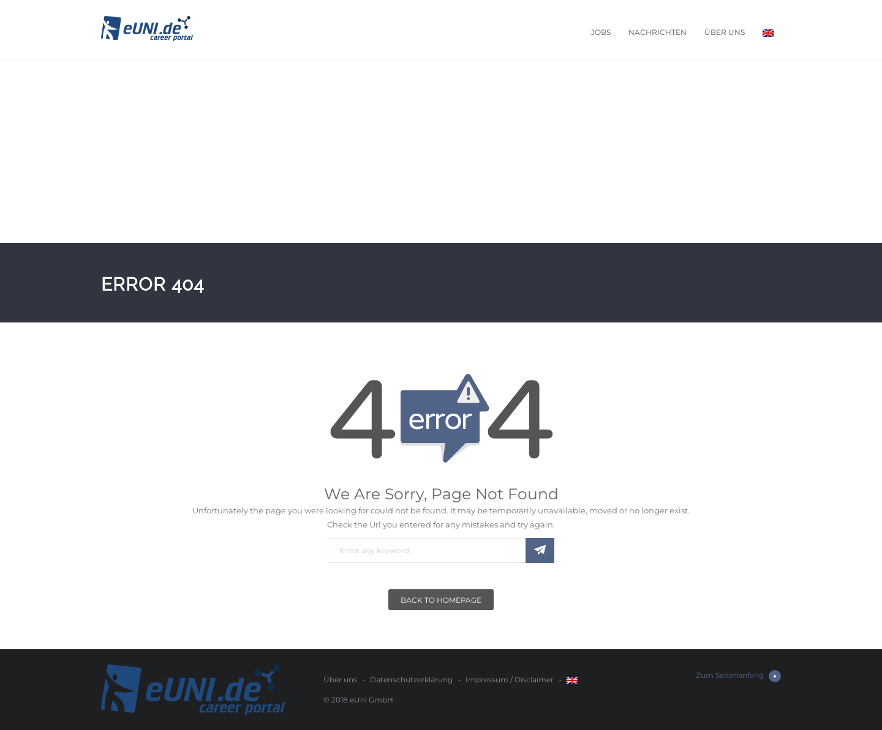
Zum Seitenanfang (738, 676)
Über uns (724, 32)
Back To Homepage (441, 600)
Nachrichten (657, 32)
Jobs (601, 32)
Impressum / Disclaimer (510, 679)
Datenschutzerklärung (411, 679)
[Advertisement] (441, 151)
